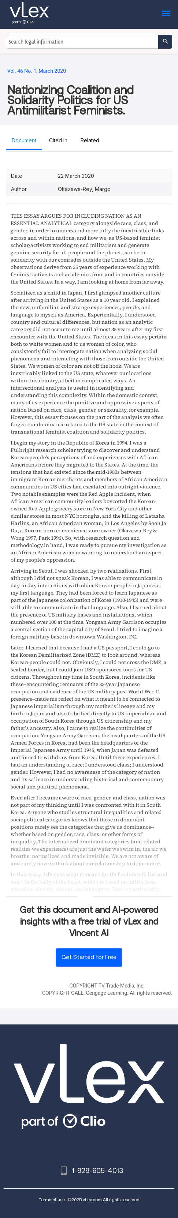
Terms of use (52, 1199)
